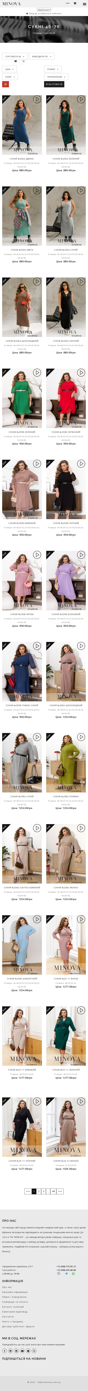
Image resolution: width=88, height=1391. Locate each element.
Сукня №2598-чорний (66, 523)
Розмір (52, 69)
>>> (60, 1191)
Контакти (8, 1316)
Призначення (56, 76)
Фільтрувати (54, 84)
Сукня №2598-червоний (66, 432)
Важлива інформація (15, 1292)
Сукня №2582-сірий (22, 796)
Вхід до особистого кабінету (44, 13)
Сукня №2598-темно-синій (22, 705)
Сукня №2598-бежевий (22, 523)
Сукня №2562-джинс (22, 158)
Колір (10, 76)
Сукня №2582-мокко (66, 887)
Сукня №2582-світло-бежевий (22, 887)
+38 (66, 1266)
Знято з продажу (12, 1321)
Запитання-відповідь (15, 1311)
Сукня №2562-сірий (66, 249)
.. (48, 1191)
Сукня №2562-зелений (66, 158)
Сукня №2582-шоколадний (66, 705)
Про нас (7, 1287)
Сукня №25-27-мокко (66, 1160)
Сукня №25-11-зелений (66, 1069)
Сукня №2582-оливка (66, 796)
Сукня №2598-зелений (22, 432)
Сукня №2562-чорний (66, 341)
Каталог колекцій (13, 1306)
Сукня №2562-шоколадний (22, 341)
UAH (68, 3)
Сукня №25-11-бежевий (22, 1069)
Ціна (9, 69)
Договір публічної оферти (18, 1326)
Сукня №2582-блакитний (22, 978)
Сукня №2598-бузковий (66, 614)
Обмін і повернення (14, 1297)
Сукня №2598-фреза (22, 614)
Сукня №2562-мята (22, 249)
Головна (37, 33)
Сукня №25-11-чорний (22, 1160)
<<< (28, 1191)
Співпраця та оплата (15, 1301)
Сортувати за (14, 56)
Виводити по (41, 56)
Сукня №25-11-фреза (66, 978)
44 (53, 1191)
